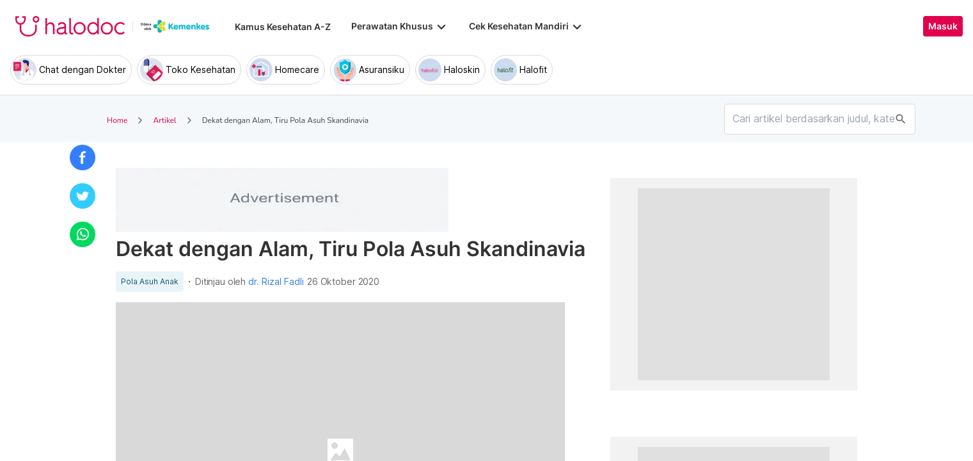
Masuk (943, 26)
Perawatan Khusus (399, 26)
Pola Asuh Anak (149, 281)
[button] (82, 157)
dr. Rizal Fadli (276, 282)
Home (117, 120)
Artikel (164, 120)
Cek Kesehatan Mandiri (526, 26)
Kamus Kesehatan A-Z (283, 26)
